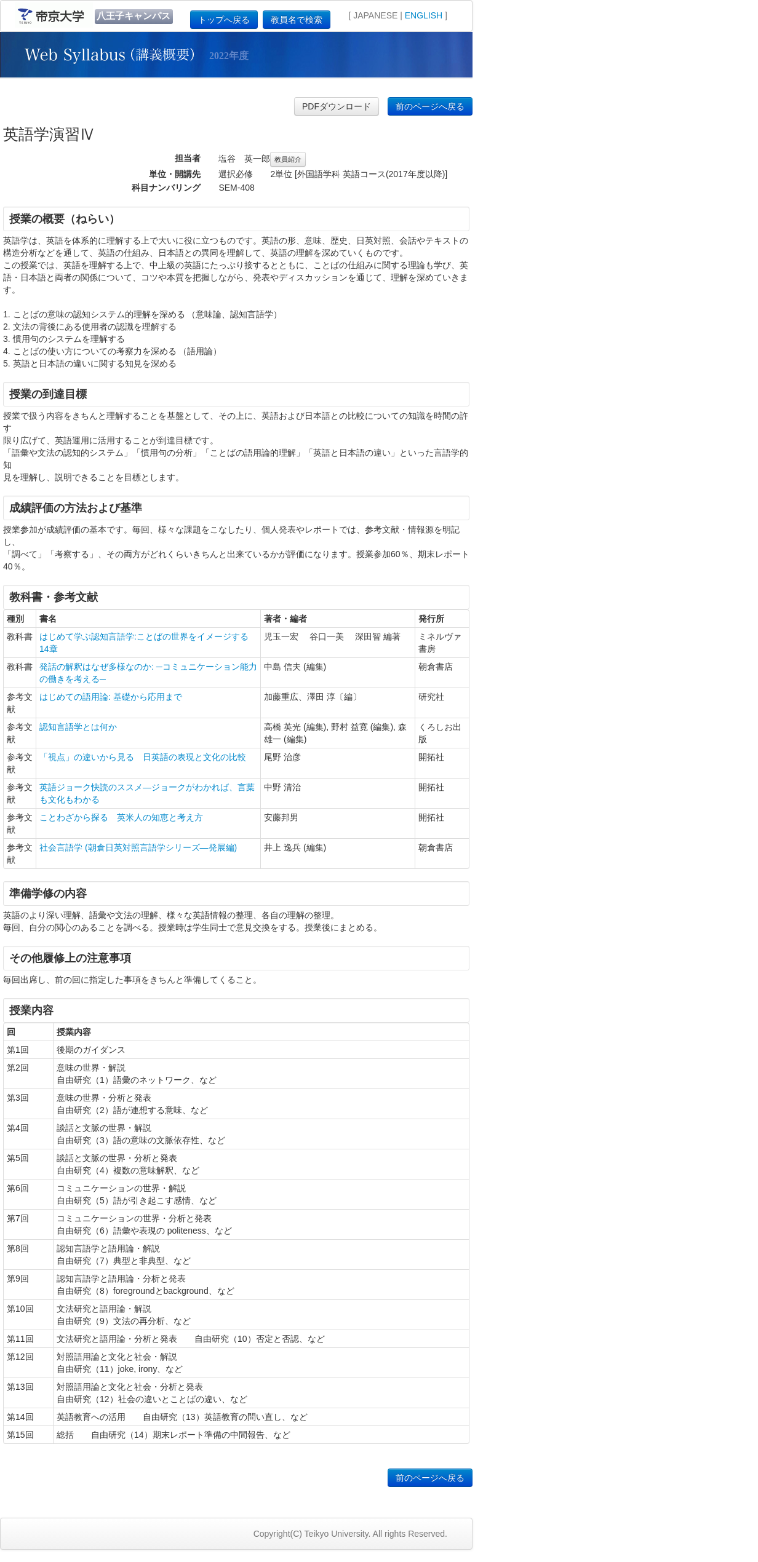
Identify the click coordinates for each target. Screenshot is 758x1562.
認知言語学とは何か (78, 727)
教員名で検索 (296, 20)
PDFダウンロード (336, 106)
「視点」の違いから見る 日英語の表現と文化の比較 (142, 757)
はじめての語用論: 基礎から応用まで (110, 697)
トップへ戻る (224, 20)
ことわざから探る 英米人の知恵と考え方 (121, 817)
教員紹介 (287, 159)
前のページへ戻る (430, 106)
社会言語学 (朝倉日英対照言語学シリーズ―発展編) (138, 847)
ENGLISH (423, 15)
